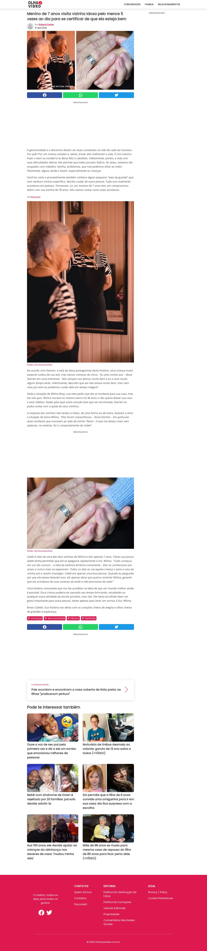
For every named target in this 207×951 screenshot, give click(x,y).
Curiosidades (132, 4)
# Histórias (89, 618)
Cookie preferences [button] (160, 898)
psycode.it (80, 904)
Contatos (80, 898)
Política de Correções (117, 902)
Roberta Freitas (46, 24)
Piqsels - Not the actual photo (39, 364)
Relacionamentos (169, 4)
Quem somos (83, 892)
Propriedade (111, 914)
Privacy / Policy (157, 892)
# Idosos (73, 618)
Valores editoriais (114, 908)
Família (149, 4)
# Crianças (35, 618)
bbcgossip (35, 196)
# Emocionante (55, 618)
